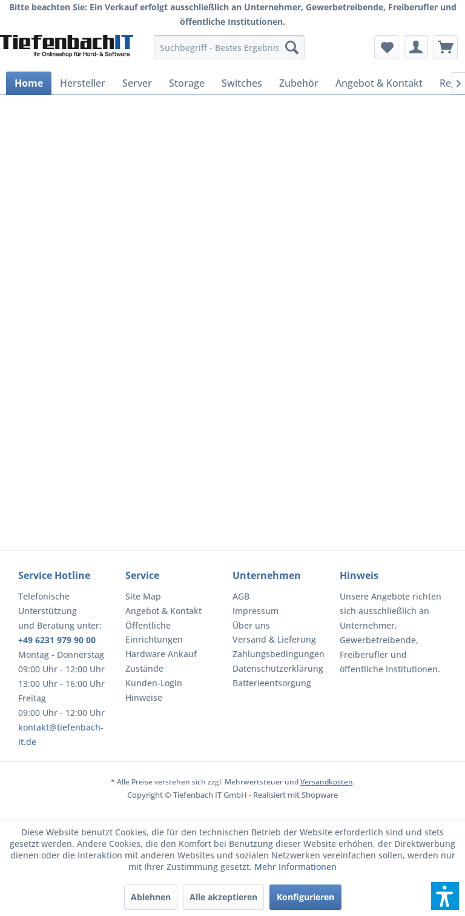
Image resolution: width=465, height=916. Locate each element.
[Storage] (186, 83)
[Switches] (242, 83)
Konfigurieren (305, 897)
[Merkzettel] (386, 47)
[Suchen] (292, 47)
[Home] (28, 83)
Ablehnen (151, 897)
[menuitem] (229, 47)
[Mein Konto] (416, 47)
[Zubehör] (299, 83)
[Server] (137, 83)
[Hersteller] (82, 83)
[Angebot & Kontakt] (379, 83)
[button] (445, 896)
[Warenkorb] (446, 47)
